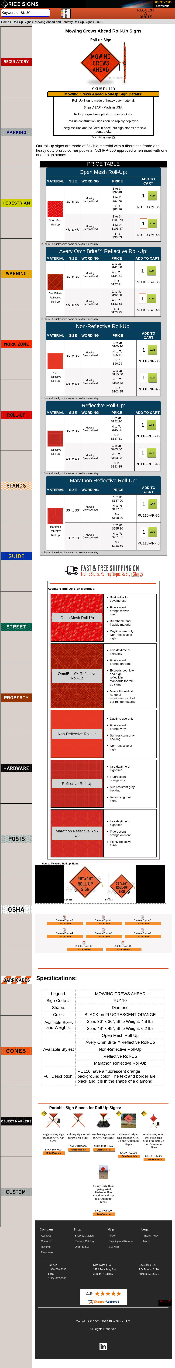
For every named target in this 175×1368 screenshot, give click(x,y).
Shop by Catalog (84, 1363)
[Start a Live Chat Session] (165, 1303)
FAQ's (112, 1363)
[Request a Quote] (146, 13)
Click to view (65, 966)
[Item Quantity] (143, 196)
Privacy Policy (150, 1363)
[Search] (25, 13)
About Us (46, 1363)
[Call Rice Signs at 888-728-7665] (163, 2)
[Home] (19, 4)
